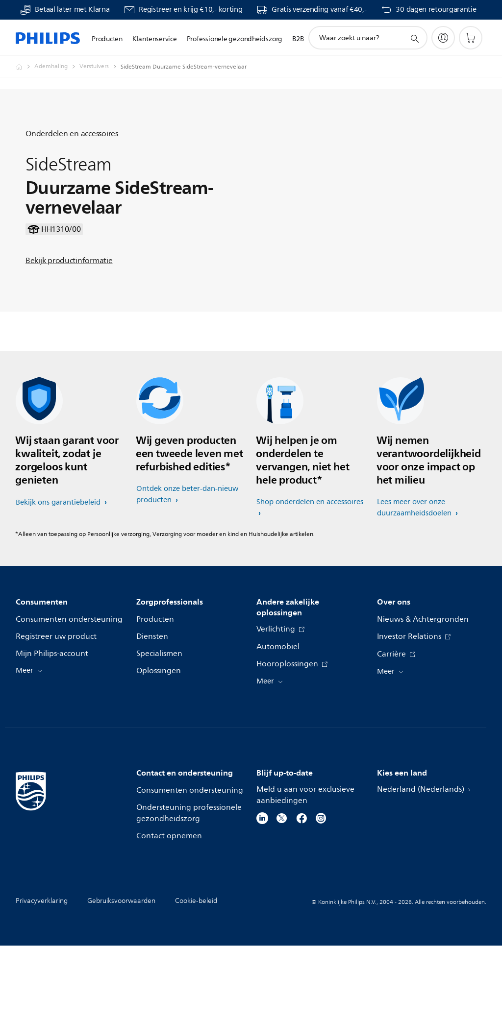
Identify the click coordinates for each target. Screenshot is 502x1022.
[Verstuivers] (100, 67)
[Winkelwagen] (470, 37)
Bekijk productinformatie (69, 299)
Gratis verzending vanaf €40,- (319, 10)
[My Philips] (443, 37)
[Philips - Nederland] (25, 67)
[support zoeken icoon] (414, 38)
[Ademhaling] (56, 67)
